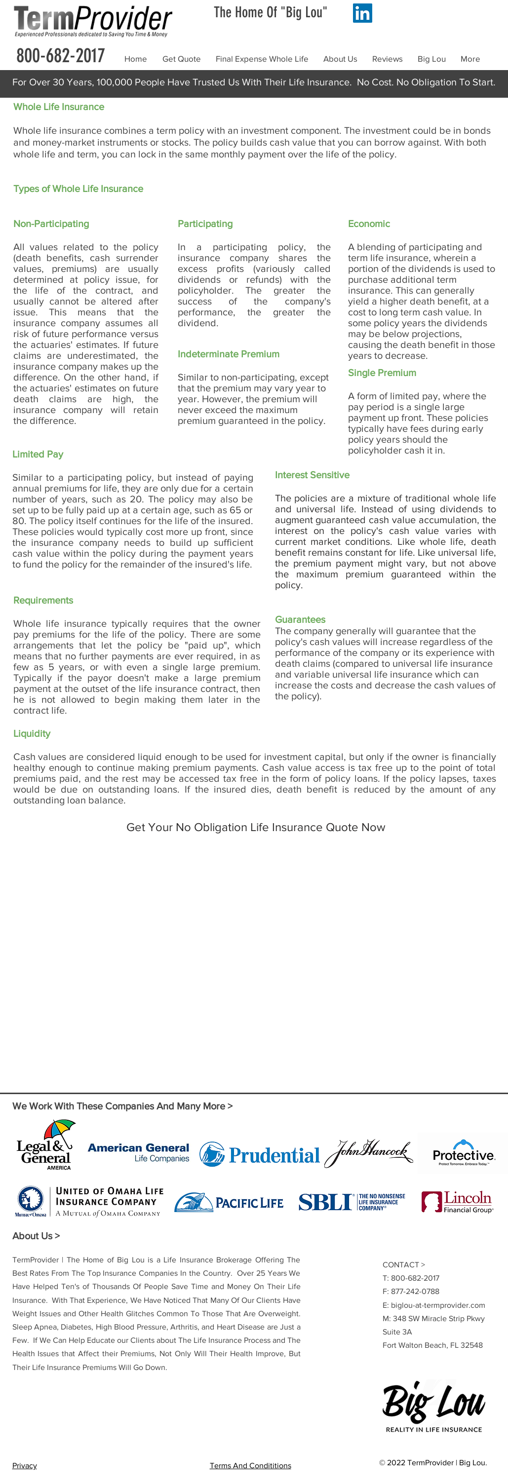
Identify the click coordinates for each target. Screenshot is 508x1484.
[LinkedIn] (362, 13)
